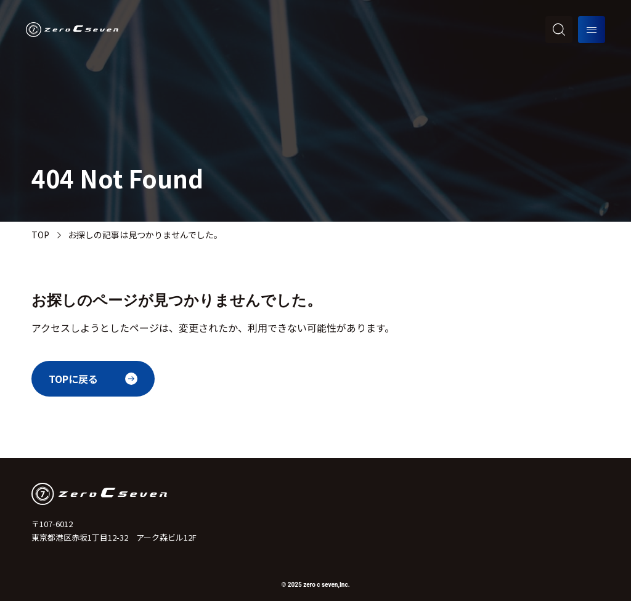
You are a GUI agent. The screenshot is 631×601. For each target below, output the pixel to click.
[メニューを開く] (591, 29)
